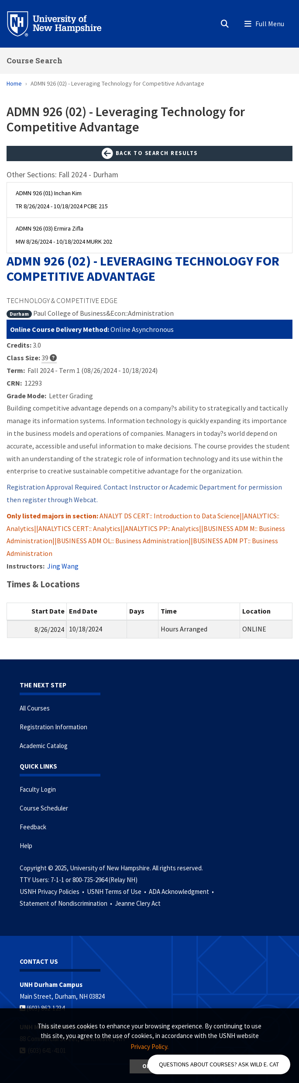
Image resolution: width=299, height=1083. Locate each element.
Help (26, 846)
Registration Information (53, 727)
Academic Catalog (44, 746)
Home (14, 83)
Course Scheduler (44, 808)
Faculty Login (38, 789)
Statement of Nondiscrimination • (66, 903)
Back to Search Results (150, 153)
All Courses (35, 708)
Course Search (34, 60)
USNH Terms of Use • (117, 891)
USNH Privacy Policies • (53, 891)
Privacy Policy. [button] (149, 1046)
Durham (19, 313)
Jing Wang (63, 566)
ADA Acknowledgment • (182, 891)
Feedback (33, 827)
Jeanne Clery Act (138, 903)
